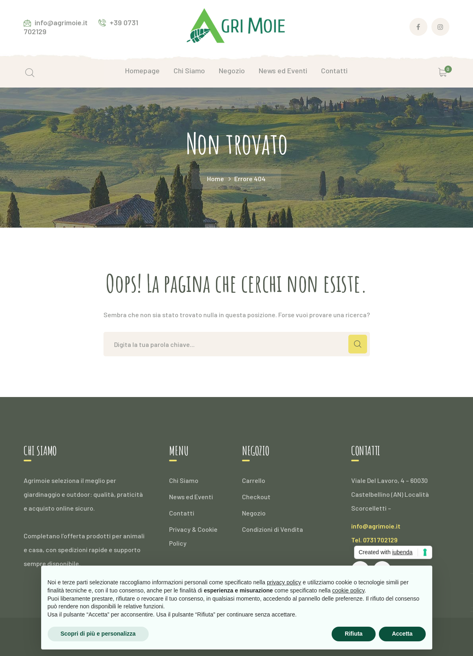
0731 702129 (380, 540)
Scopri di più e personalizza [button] (98, 633)
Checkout (256, 496)
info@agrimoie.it (375, 526)
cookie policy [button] (348, 590)
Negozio (254, 513)
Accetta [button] (402, 633)
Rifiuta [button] (354, 633)
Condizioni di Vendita (272, 529)
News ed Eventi (191, 496)
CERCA (357, 344)
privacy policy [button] (284, 582)
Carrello (253, 480)
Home (215, 178)
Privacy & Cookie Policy (193, 536)
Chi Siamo (183, 480)
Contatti (181, 513)
